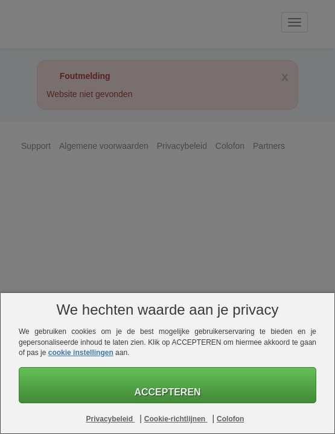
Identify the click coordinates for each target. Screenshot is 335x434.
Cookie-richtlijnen (176, 419)
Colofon (230, 419)
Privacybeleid (110, 419)
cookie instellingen (80, 352)
